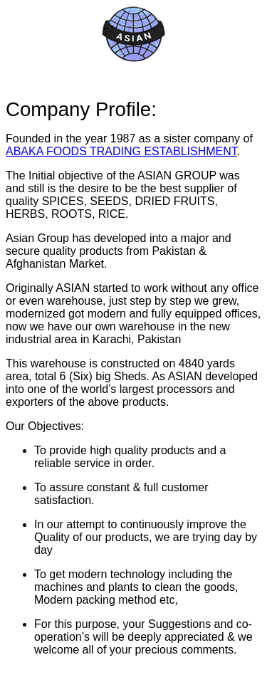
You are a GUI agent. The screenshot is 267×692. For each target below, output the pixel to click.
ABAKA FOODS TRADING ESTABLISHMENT (121, 151)
